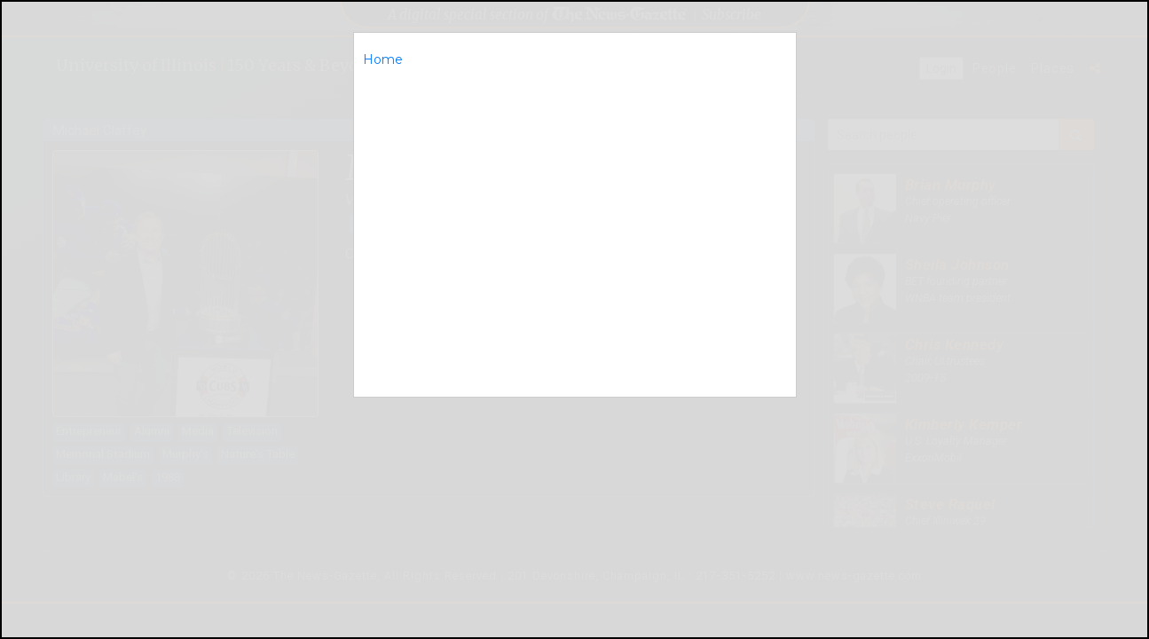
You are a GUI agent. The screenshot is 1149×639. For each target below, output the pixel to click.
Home (383, 59)
